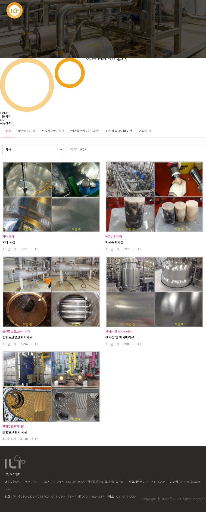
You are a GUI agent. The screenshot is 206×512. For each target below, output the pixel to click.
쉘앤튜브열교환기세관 (85, 131)
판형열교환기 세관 (14, 432)
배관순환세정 (26, 131)
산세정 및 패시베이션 (119, 131)
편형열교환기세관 (53, 131)
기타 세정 (145, 131)
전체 (8, 131)
